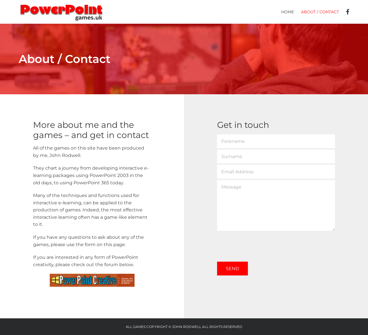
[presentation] (260, 243)
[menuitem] (291, 12)
